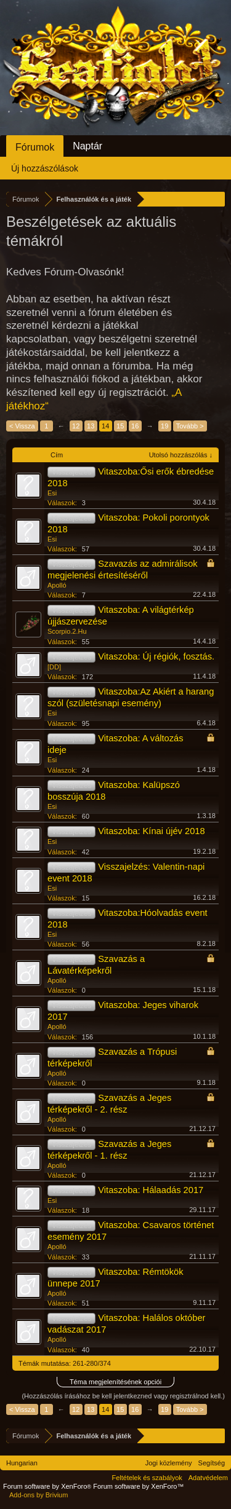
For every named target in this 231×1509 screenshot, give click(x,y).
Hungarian (22, 1463)
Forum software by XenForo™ (138, 1486)
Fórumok (34, 147)
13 (90, 426)
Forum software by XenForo (48, 1486)
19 (164, 426)
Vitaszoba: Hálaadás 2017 (150, 1190)
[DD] (54, 667)
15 (120, 426)
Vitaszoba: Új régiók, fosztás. (156, 656)
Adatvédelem (208, 1477)
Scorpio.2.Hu (67, 631)
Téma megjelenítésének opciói (115, 1381)
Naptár (87, 146)
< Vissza (22, 426)
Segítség (211, 1463)
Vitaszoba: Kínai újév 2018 (151, 831)
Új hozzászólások (44, 168)
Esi (52, 493)
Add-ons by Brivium (38, 1495)
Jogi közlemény (168, 1463)
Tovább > (190, 426)
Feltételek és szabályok (146, 1477)
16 (135, 426)
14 (105, 426)
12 (75, 426)
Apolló (57, 585)
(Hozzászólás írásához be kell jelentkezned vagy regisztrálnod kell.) (123, 1396)
